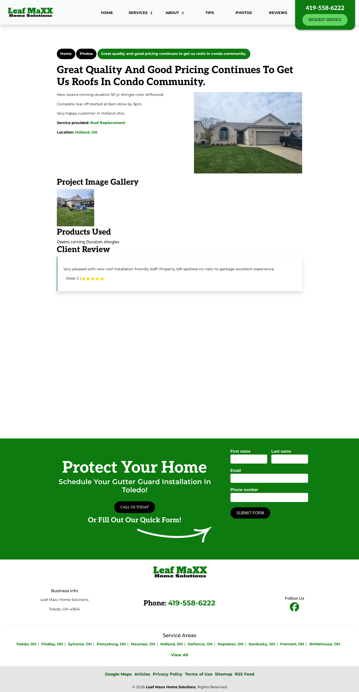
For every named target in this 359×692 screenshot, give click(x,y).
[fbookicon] (294, 607)
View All (179, 655)
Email (237, 470)
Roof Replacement (107, 123)
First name (241, 451)
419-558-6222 (325, 8)
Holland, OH (86, 132)
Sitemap (223, 674)
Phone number (245, 490)
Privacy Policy (167, 674)
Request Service (325, 20)
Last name (282, 451)
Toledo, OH (26, 644)
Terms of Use (198, 674)
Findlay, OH (52, 644)
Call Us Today (134, 507)
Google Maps (118, 674)
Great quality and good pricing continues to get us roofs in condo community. (174, 53)
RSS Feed (244, 674)
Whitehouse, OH (324, 644)
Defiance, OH (200, 644)
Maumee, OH (143, 644)
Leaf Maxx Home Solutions (171, 687)
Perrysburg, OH (111, 644)
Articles (142, 674)
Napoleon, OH (231, 644)
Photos (86, 53)
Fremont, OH (292, 644)
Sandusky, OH (262, 644)
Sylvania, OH (80, 644)
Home (66, 53)
